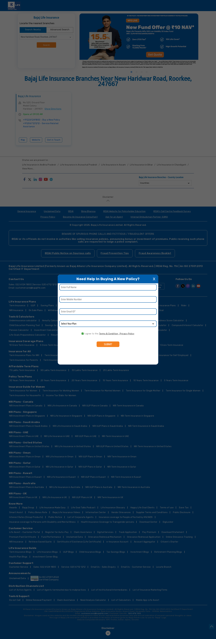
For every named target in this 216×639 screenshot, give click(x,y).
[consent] (83, 334)
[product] (108, 323)
